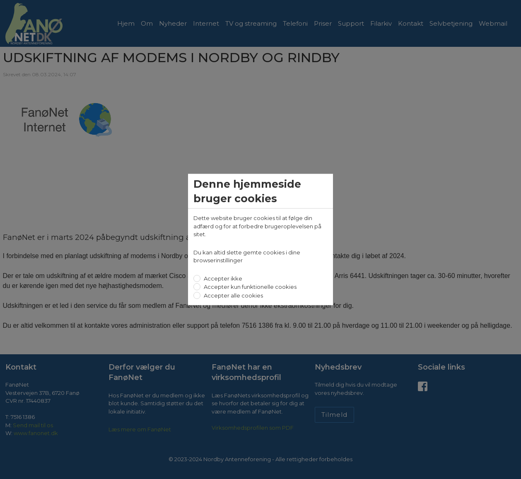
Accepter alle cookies (233, 295)
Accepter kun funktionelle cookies (250, 286)
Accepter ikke (222, 278)
